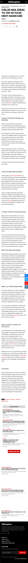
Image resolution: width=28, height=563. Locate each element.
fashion (7, 399)
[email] (10, 552)
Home (2, 6)
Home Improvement (8, 409)
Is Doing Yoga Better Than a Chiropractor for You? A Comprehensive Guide (11, 441)
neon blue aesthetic (16, 175)
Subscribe (22, 552)
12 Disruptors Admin (9, 23)
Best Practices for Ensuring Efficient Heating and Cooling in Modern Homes (14, 422)
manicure (17, 399)
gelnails (12, 399)
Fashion (7, 6)
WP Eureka (24, 558)
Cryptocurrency (7, 429)
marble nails (4, 401)
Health (4, 438)
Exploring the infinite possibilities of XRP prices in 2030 (13, 431)
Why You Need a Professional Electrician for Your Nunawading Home (12, 411)
